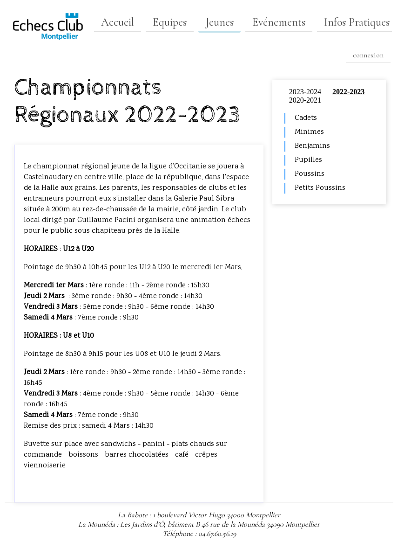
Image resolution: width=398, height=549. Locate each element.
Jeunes (219, 22)
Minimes (309, 132)
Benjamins (312, 146)
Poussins (309, 174)
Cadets (306, 118)
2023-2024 (305, 92)
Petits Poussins (320, 188)
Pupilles (308, 160)
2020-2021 (305, 100)
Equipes (170, 22)
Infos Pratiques (357, 22)
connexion (368, 55)
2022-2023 (348, 92)
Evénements (278, 22)
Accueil (117, 22)
